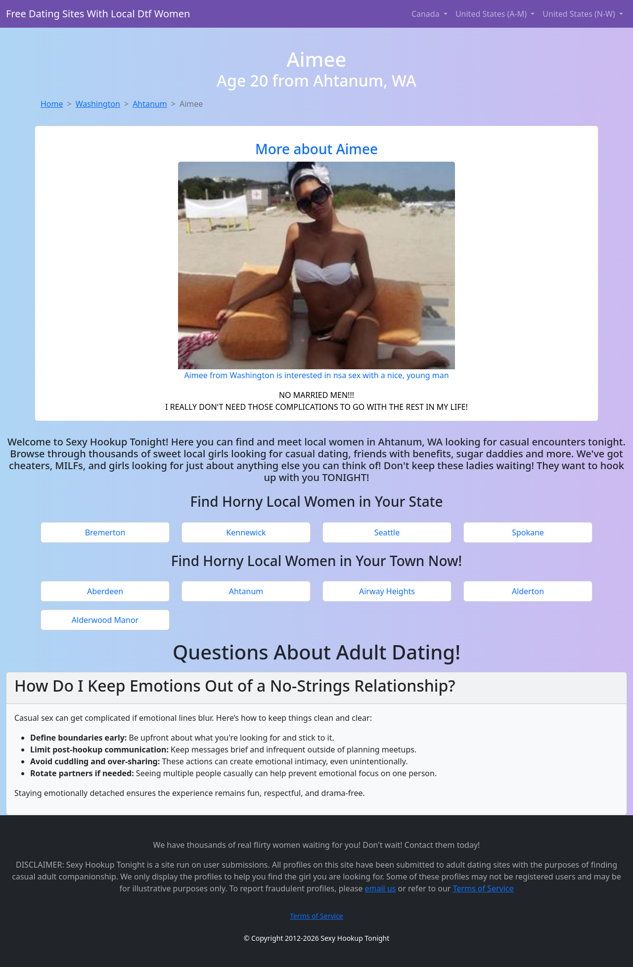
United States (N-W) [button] (580, 13)
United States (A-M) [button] (492, 13)
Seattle (387, 532)
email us (380, 888)
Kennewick (246, 532)
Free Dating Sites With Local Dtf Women (98, 13)
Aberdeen (105, 591)
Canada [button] (426, 13)
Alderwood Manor (105, 620)
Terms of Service (483, 888)
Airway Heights (387, 591)
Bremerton (105, 532)
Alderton (528, 591)
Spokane (528, 532)
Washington (98, 103)
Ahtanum (150, 103)
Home (52, 103)
